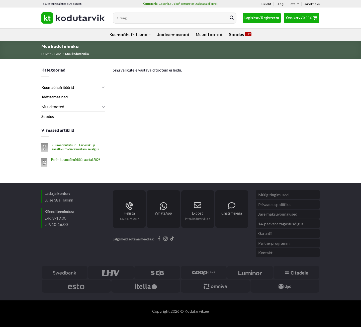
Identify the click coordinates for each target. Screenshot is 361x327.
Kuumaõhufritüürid (130, 34)
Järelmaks (312, 4)
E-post (197, 213)
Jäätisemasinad (173, 34)
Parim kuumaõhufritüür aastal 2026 (75, 160)
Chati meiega (231, 213)
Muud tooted (209, 34)
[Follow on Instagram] (165, 239)
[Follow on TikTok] (172, 239)
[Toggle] (103, 87)
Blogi (280, 4)
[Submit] (231, 18)
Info (294, 3)
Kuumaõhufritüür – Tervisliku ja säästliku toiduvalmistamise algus (75, 147)
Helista (129, 213)
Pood (57, 54)
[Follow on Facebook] (159, 239)
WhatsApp (163, 213)
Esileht (266, 4)
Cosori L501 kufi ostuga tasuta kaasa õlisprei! (181, 4)
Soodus (236, 34)
